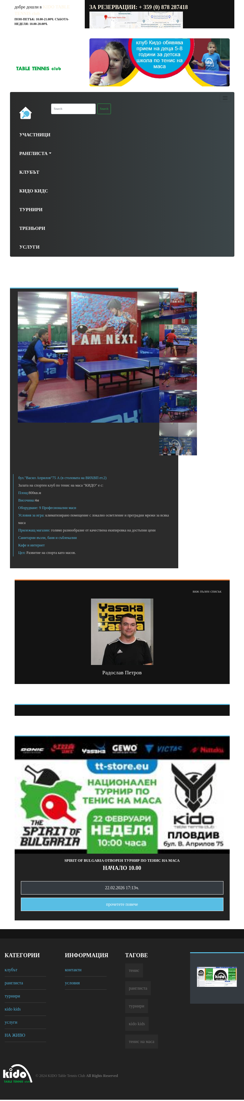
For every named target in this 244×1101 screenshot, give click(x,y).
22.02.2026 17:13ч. (122, 887)
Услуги (29, 247)
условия (72, 983)
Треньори (32, 228)
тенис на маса (142, 1041)
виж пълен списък (207, 591)
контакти (73, 970)
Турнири (30, 209)
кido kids (13, 1009)
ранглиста (14, 983)
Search (104, 108)
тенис (134, 970)
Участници (34, 134)
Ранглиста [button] (33, 153)
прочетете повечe (122, 904)
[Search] (73, 109)
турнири (12, 996)
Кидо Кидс (33, 190)
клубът (11, 970)
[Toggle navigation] (225, 98)
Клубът (29, 172)
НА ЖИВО (15, 1035)
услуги (11, 1022)
